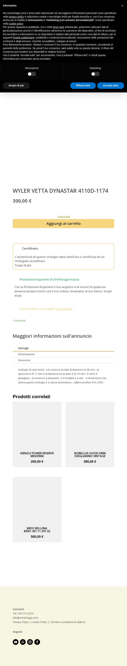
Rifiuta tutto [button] (83, 85)
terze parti (58, 27)
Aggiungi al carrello (64, 223)
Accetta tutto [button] (110, 85)
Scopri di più (23, 265)
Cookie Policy (39, 622)
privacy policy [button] (16, 16)
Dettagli (23, 348)
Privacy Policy (21, 622)
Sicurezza (24, 360)
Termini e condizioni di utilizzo (68, 622)
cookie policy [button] (16, 23)
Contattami (64, 309)
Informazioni (26, 354)
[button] (122, 6)
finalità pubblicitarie (23, 37)
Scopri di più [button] (16, 85)
